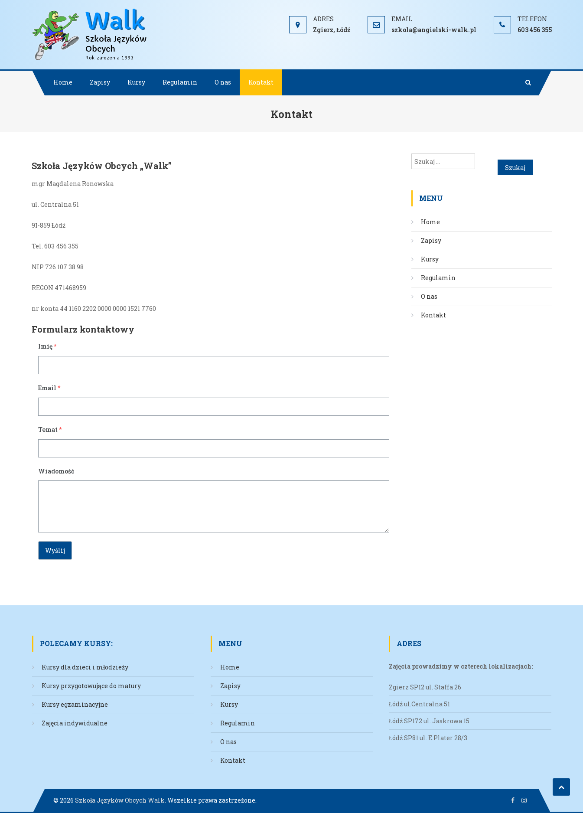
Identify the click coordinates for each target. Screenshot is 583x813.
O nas (223, 82)
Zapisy (100, 82)
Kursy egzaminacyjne (75, 704)
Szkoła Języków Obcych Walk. (120, 800)
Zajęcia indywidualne (74, 723)
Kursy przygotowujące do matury (91, 686)
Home (62, 82)
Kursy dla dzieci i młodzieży (85, 667)
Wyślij (55, 550)
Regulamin (180, 82)
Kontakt (261, 82)
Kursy (136, 82)
